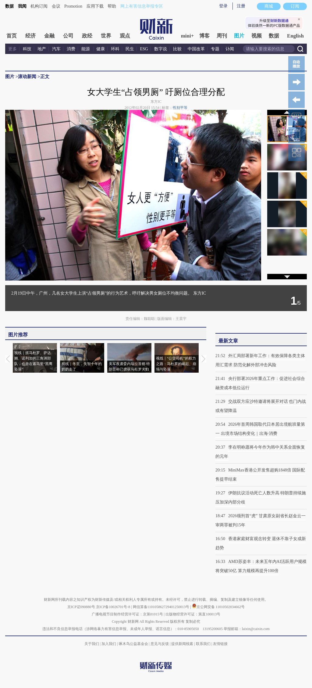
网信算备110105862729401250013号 (161, 607)
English (295, 36)
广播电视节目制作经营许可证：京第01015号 (127, 614)
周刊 (222, 36)
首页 (11, 36)
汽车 (56, 49)
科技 (27, 49)
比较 (177, 49)
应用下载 (95, 6)
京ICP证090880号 (81, 607)
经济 (30, 36)
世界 (106, 36)
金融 (49, 36)
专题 (215, 49)
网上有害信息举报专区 (141, 6)
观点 (125, 36)
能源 (86, 49)
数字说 (160, 49)
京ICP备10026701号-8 (113, 607)
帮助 (112, 6)
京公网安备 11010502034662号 (218, 607)
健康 (100, 49)
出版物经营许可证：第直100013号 (192, 614)
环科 (115, 49)
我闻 (22, 6)
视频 (256, 36)
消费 (71, 49)
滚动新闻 (27, 76)
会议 (56, 6)
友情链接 (220, 644)
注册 (241, 6)
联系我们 (203, 644)
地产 (41, 49)
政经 (87, 36)
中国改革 (196, 49)
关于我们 (91, 644)
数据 (9, 6)
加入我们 (108, 644)
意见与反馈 (160, 644)
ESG (144, 49)
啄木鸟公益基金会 (134, 644)
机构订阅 (39, 6)
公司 (68, 36)
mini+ (187, 36)
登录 (223, 6)
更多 (12, 49)
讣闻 (229, 49)
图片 (239, 36)
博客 (204, 36)
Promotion (73, 6)
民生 (130, 49)
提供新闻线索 (182, 644)
